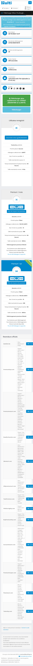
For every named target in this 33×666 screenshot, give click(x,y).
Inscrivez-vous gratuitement (16, 138)
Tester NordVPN (20, 22)
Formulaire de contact (25, 656)
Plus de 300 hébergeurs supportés (16, 254)
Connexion (14, 8)
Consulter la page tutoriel (22, 26)
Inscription (5, 8)
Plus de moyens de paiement (16, 211)
